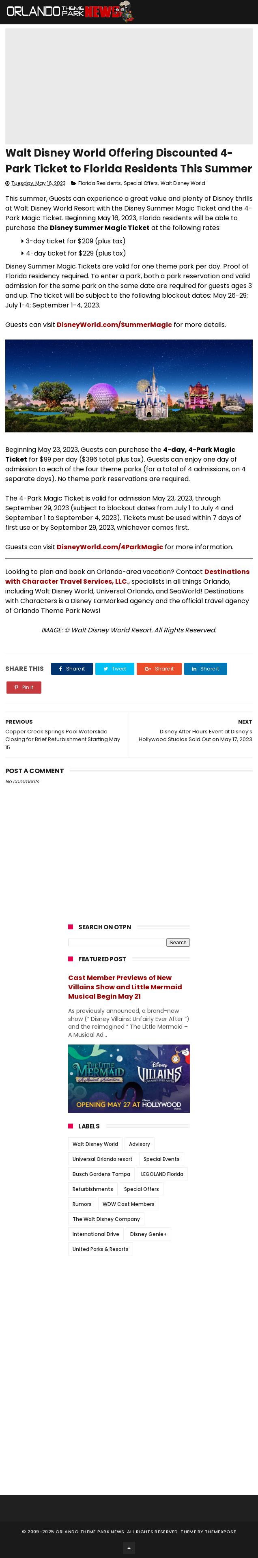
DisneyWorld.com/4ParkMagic (110, 547)
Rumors (82, 1204)
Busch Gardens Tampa (101, 1174)
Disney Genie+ (148, 1234)
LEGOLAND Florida (162, 1174)
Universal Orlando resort (103, 1159)
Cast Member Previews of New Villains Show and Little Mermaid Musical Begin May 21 (125, 987)
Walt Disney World (183, 183)
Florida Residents (99, 183)
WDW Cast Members (129, 1204)
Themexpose (220, 1531)
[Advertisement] (129, 1312)
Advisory (139, 1144)
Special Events (162, 1159)
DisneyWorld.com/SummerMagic (114, 324)
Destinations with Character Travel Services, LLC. (127, 576)
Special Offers (141, 183)
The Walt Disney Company (106, 1219)
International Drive (96, 1234)
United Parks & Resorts (101, 1249)
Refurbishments (93, 1189)
